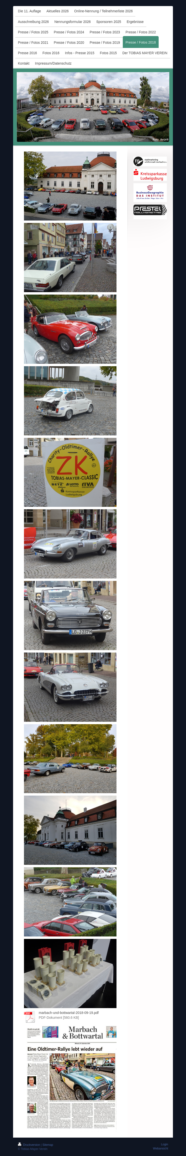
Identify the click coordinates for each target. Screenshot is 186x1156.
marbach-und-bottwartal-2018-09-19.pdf (69, 1013)
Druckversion (29, 1145)
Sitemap (47, 1145)
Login (164, 1144)
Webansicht (160, 1148)
